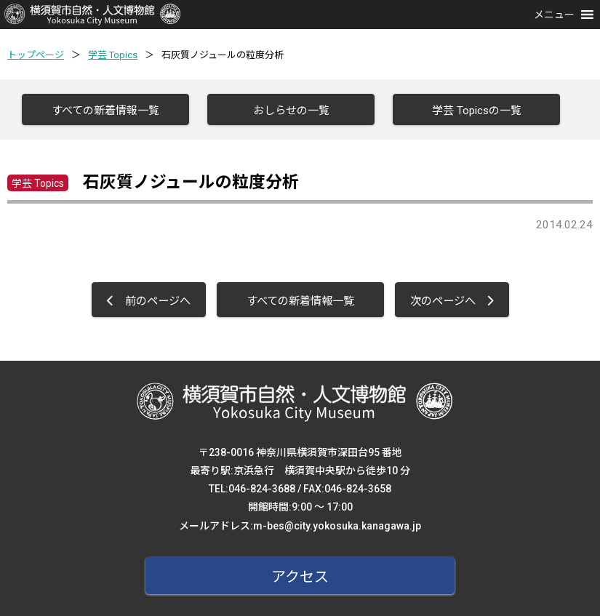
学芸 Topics (112, 54)
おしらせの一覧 (291, 110)
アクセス (300, 576)
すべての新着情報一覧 (105, 110)
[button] (554, 14)
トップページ (35, 54)
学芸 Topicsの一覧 (476, 110)
